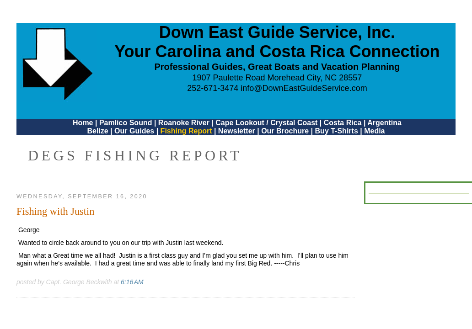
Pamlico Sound (125, 123)
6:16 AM (132, 282)
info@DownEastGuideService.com (304, 88)
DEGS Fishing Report (135, 155)
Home (83, 123)
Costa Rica (343, 123)
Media (374, 131)
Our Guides (134, 131)
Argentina (384, 123)
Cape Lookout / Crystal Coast (266, 123)
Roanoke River (183, 123)
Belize (97, 131)
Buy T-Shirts (336, 131)
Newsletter (236, 131)
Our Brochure (285, 131)
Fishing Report (187, 131)
